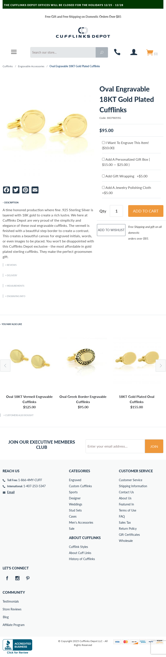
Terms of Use (127, 510)
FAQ (122, 516)
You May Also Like (12, 324)
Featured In (126, 504)
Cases (73, 516)
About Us (125, 498)
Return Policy (128, 528)
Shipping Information (133, 486)
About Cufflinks (85, 538)
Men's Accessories (81, 522)
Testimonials (6, 601)
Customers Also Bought (19, 415)
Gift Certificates (129, 534)
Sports (73, 492)
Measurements (15, 285)
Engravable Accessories (31, 66)
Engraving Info (16, 296)
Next (161, 366)
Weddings (75, 504)
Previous (5, 366)
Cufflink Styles (78, 547)
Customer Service (130, 480)
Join (154, 446)
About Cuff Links (80, 553)
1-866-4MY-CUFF (30, 480)
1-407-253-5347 (34, 486)
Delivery (12, 275)
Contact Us (126, 492)
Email (10, 492)
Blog (6, 617)
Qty (102, 211)
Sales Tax (125, 522)
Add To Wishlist (111, 230)
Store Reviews (6, 609)
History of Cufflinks (82, 559)
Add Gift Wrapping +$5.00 (124, 176)
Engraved (75, 480)
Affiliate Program (6, 625)
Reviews (11, 265)
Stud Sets (75, 510)
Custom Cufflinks (80, 486)
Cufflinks (8, 66)
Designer (75, 498)
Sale (71, 528)
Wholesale (126, 541)
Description (11, 202)
